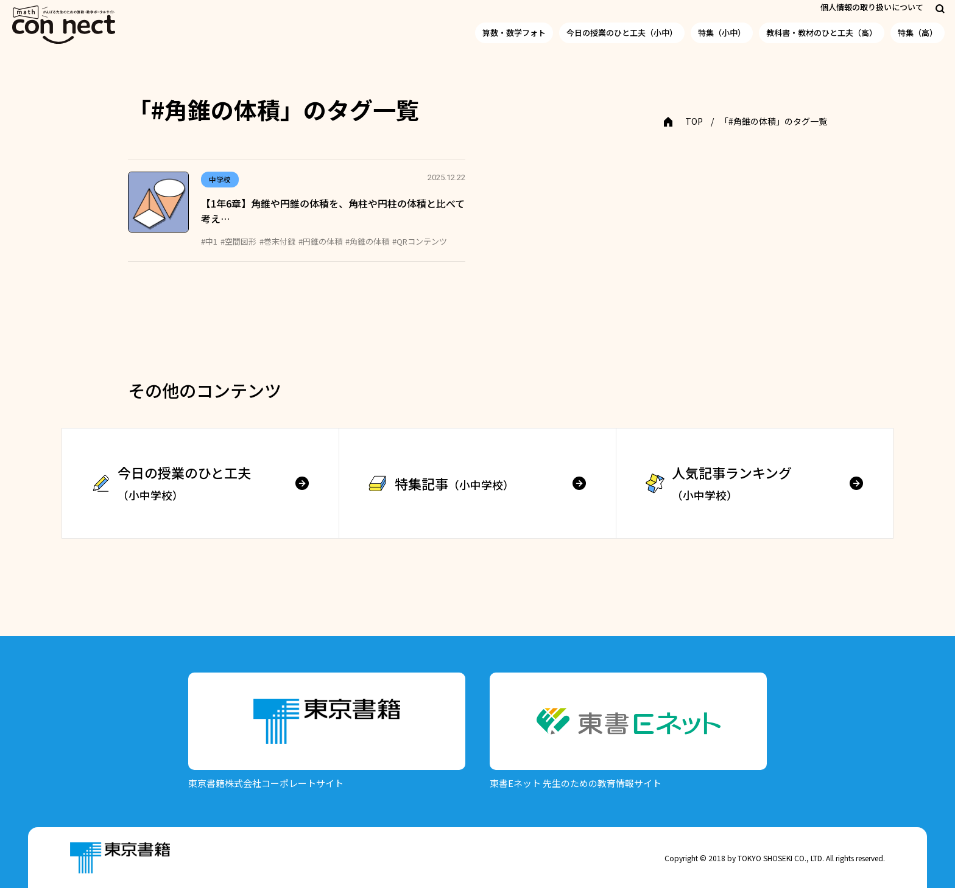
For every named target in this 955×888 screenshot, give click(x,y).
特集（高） (917, 32)
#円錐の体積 (320, 241)
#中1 (209, 241)
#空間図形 (238, 241)
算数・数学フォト (514, 32)
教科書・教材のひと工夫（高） (821, 32)
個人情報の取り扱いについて (871, 7)
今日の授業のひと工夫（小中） (621, 32)
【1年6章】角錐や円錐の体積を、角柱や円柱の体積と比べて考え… (333, 211)
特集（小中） (721, 32)
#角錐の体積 (367, 241)
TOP (694, 121)
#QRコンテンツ (419, 241)
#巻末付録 (277, 241)
